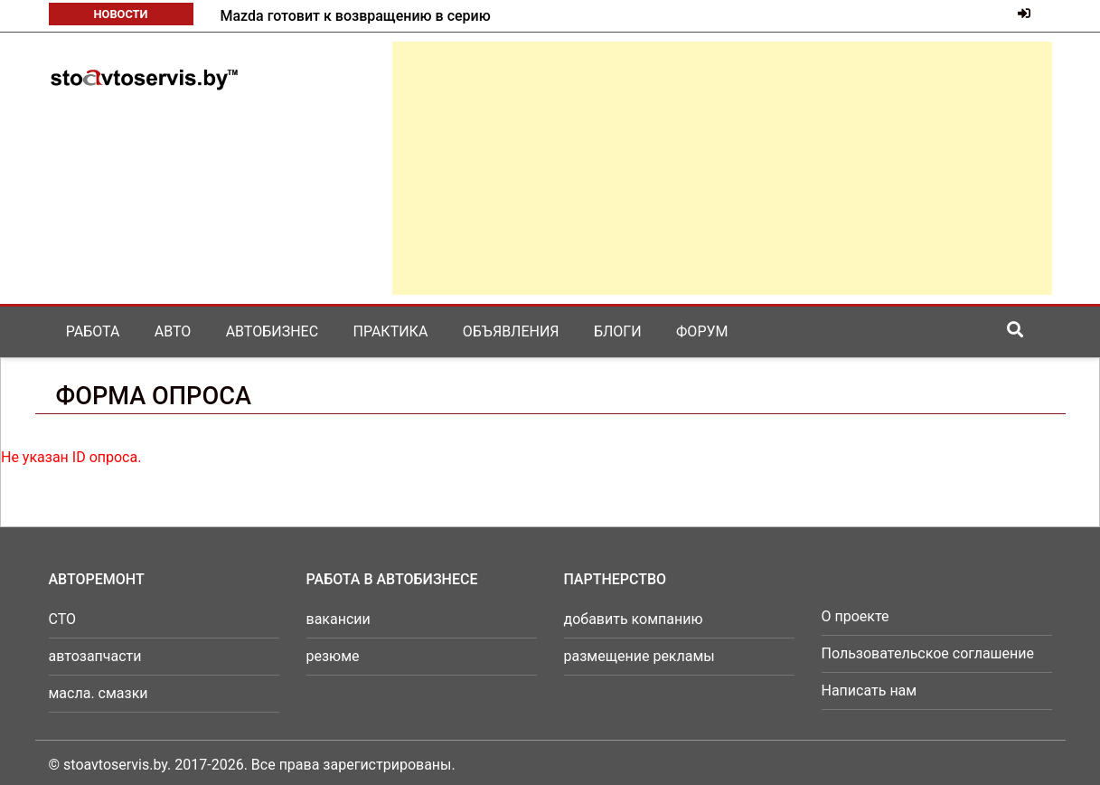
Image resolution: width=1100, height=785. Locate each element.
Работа (93, 331)
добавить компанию (633, 619)
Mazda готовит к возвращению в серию (356, 15)
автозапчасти (95, 656)
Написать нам (869, 690)
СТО (63, 619)
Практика (390, 331)
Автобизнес (272, 331)
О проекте (855, 616)
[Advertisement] (722, 168)
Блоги (618, 331)
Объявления (511, 331)
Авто (173, 331)
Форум (702, 331)
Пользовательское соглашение (928, 653)
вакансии (338, 619)
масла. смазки (98, 693)
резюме (333, 656)
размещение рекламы (639, 656)
